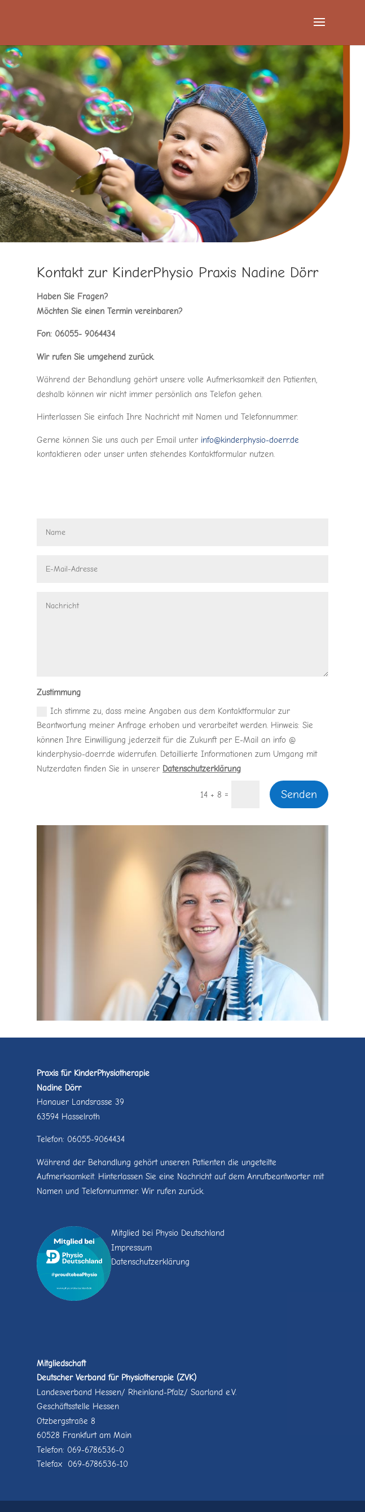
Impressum (131, 1248)
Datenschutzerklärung (201, 769)
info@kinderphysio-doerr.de (250, 440)
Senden (299, 794)
